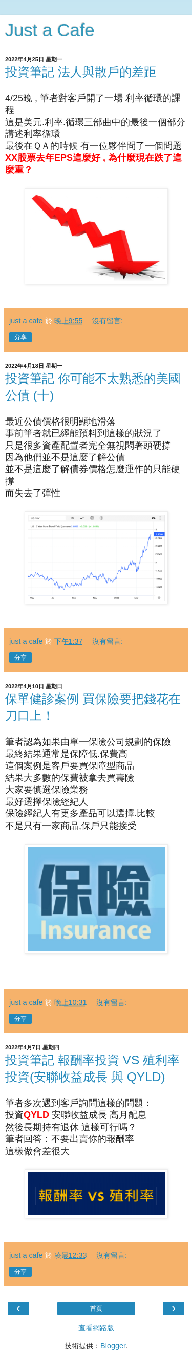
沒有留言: (107, 321)
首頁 (96, 1308)
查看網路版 (96, 1328)
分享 (20, 337)
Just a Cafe (50, 30)
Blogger (112, 1346)
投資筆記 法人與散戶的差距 (80, 72)
